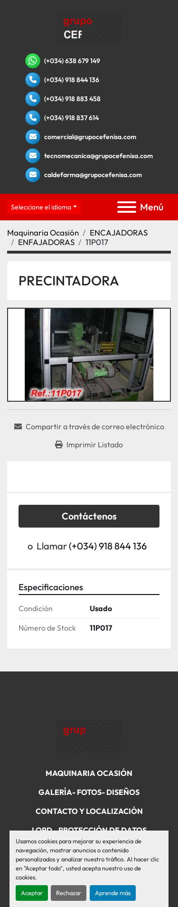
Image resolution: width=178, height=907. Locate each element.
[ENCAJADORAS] (119, 232)
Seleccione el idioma (41, 207)
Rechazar (68, 893)
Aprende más (113, 893)
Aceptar (32, 893)
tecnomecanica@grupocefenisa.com (98, 155)
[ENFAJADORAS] (46, 242)
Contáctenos (89, 516)
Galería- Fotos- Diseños (89, 792)
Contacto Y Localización (89, 811)
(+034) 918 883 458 (72, 98)
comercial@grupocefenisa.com (90, 136)
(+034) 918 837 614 (71, 117)
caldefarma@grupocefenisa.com (93, 174)
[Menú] (126, 207)
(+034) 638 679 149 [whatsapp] (72, 61)
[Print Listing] (89, 444)
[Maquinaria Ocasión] (43, 232)
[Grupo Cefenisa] (89, 736)
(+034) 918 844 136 (71, 80)
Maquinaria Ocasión (89, 773)
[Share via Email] (89, 426)
